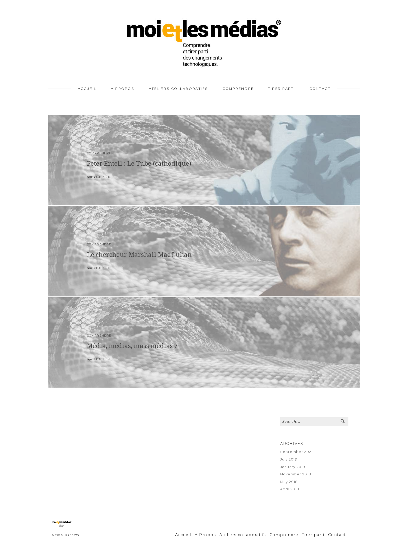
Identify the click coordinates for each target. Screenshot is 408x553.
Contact (319, 89)
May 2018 (289, 482)
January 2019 (292, 467)
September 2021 (296, 452)
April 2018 (289, 489)
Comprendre (238, 89)
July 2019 (289, 459)
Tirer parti (281, 89)
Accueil (87, 89)
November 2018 (295, 474)
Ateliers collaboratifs (178, 89)
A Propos (122, 89)
